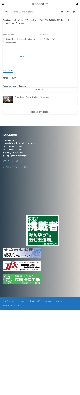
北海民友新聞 (35, 301)
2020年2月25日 (19, 12)
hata (6, 12)
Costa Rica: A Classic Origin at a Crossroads (32, 97)
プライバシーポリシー (14, 161)
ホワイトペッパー (18, 301)
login (11, 86)
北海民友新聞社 (40, 4)
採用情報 (59, 301)
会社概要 (47, 301)
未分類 (30, 12)
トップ (5, 301)
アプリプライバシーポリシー (17, 167)
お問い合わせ (9, 78)
